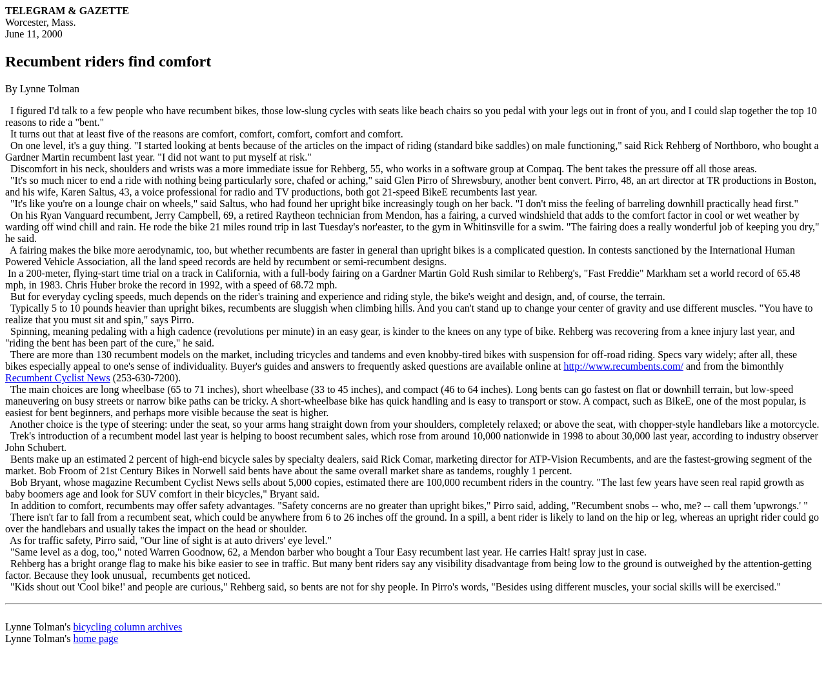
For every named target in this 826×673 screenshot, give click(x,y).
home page (95, 638)
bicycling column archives (127, 626)
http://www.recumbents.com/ (623, 366)
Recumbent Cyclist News (57, 377)
